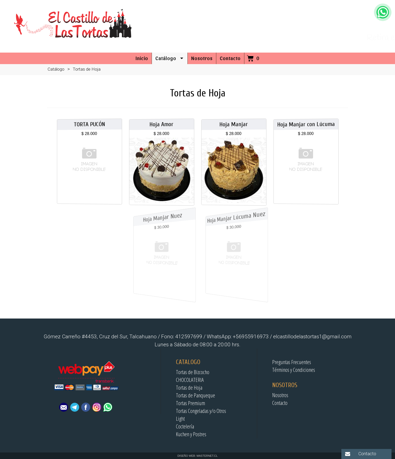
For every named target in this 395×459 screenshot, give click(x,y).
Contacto (279, 402)
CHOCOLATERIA (190, 379)
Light (180, 418)
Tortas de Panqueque (195, 395)
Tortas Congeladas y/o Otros (201, 410)
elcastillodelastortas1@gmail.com (336, 20)
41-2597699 (316, 31)
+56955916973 (359, 31)
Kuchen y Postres (191, 434)
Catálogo (56, 69)
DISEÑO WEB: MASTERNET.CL (197, 455)
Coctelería (185, 426)
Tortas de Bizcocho (192, 372)
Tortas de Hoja (189, 387)
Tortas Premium (190, 403)
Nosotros (280, 395)
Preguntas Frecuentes (291, 362)
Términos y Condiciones (293, 369)
